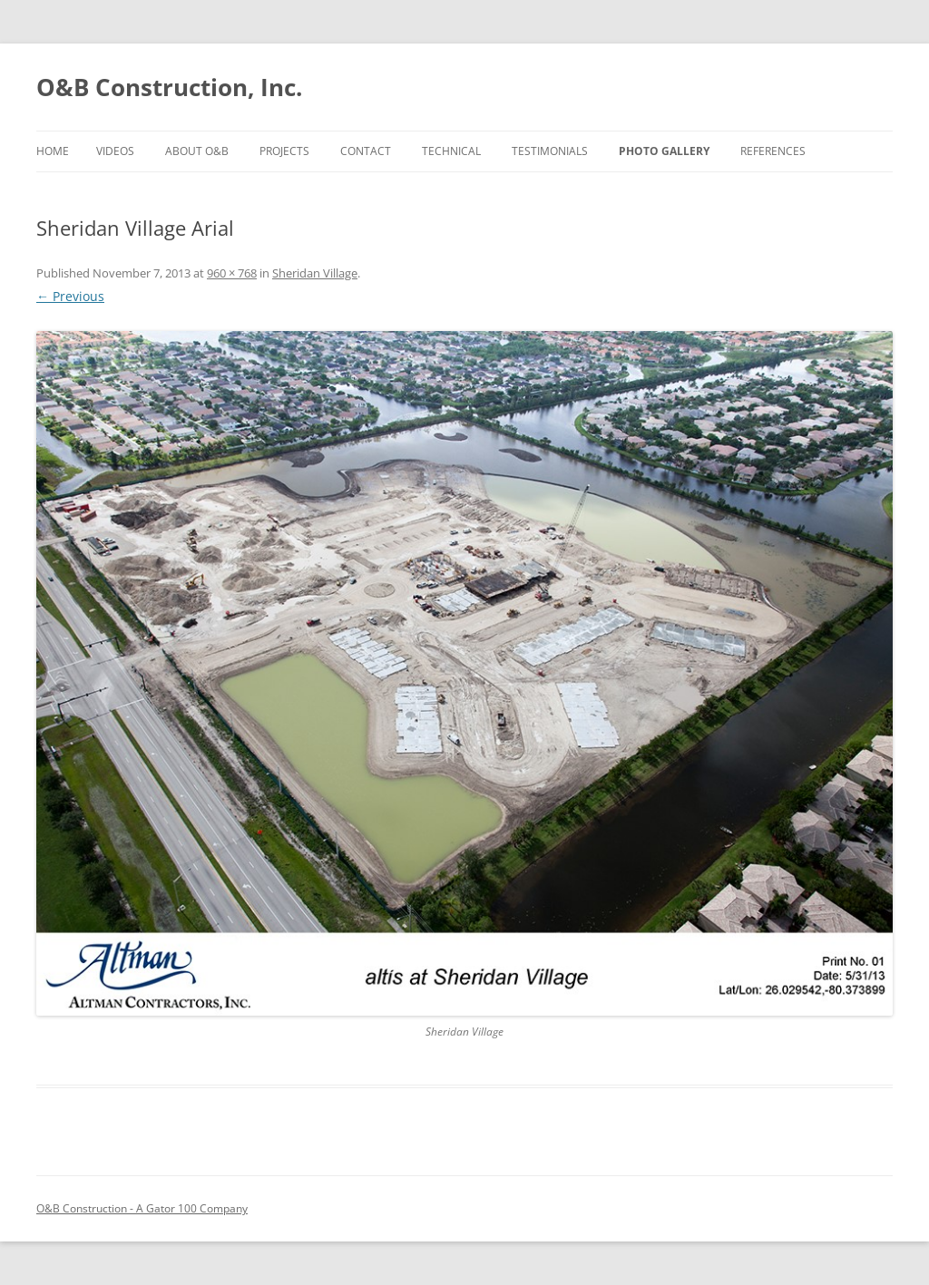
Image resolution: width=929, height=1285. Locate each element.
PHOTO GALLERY (664, 151)
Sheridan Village (314, 273)
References (773, 151)
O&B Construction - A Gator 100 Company (142, 1208)
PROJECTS (284, 151)
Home (52, 151)
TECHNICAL (451, 151)
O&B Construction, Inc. (169, 87)
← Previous (70, 296)
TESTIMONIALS (550, 151)
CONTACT (365, 151)
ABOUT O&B (197, 151)
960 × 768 (232, 273)
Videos (115, 151)
